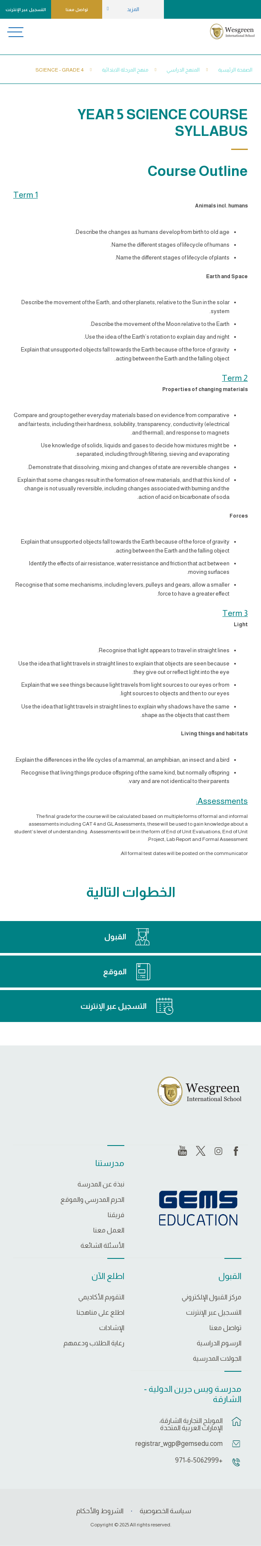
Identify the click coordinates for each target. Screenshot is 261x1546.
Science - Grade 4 (59, 70)
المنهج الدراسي (183, 70)
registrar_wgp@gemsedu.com (181, 1443)
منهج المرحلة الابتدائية (125, 70)
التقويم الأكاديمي (101, 1297)
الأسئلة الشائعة (102, 1245)
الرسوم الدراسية (219, 1343)
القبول (115, 937)
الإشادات (111, 1327)
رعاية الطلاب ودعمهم (93, 1343)
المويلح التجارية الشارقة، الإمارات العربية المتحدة (191, 1424)
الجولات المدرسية (217, 1358)
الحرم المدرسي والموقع (92, 1199)
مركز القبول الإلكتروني (211, 1297)
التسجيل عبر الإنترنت (26, 9)
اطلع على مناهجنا (100, 1312)
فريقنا (116, 1215)
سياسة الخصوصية (165, 1510)
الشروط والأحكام (99, 1510)
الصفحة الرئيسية (235, 70)
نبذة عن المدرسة (100, 1184)
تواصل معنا (77, 9)
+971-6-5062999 (199, 1460)
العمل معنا (108, 1230)
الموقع (114, 971)
